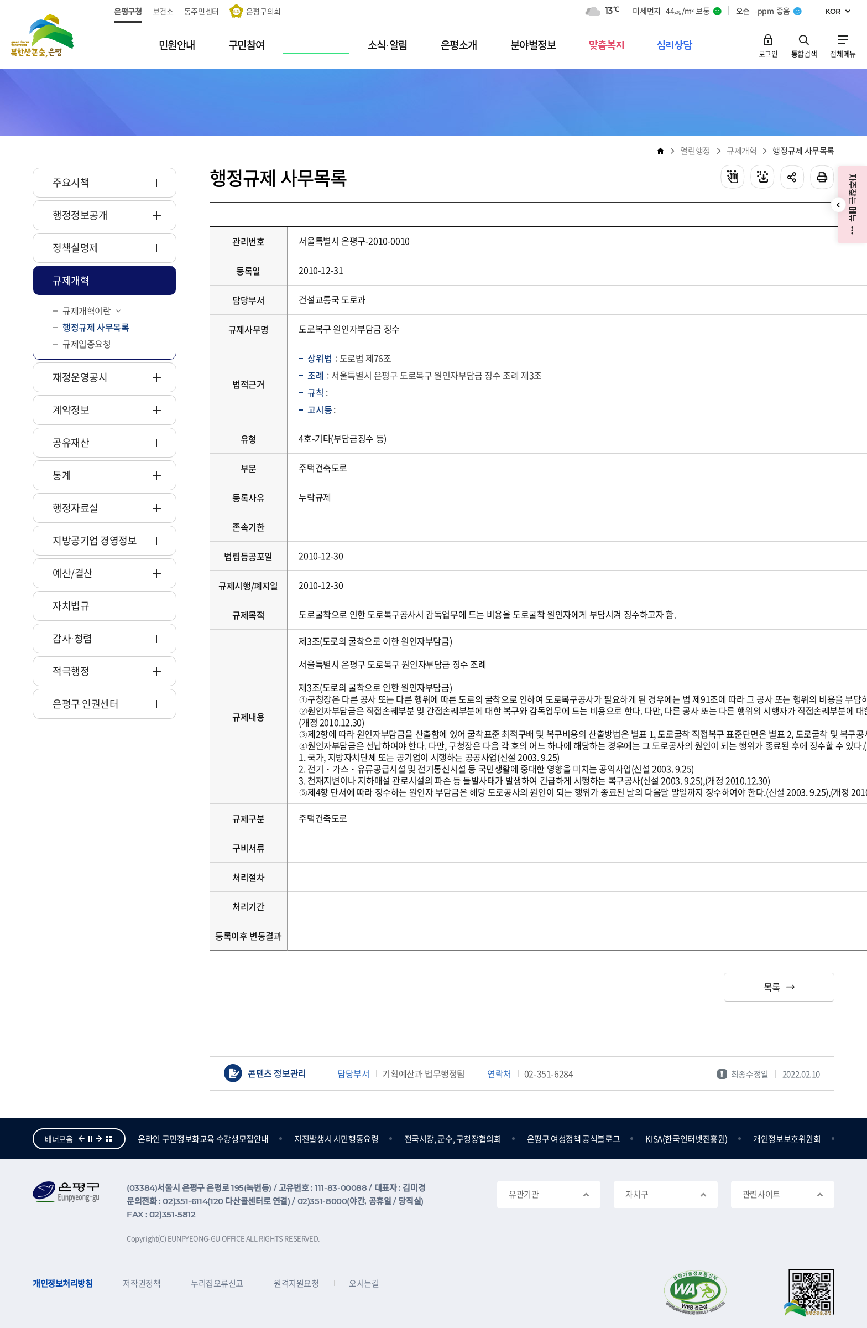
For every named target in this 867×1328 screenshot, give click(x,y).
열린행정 (695, 150)
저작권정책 (141, 1283)
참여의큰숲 (156, 1139)
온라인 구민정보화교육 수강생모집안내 (266, 1139)
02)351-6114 (185, 1201)
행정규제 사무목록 (803, 150)
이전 (81, 1138)
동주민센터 (201, 11)
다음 (99, 1138)
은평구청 (128, 11)
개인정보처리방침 (62, 1283)
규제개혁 (742, 150)
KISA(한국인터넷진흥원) (749, 1139)
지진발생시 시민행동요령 (399, 1139)
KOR (833, 11)
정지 (90, 1138)
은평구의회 (263, 11)
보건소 (163, 11)
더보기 (109, 1138)
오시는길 (364, 1283)
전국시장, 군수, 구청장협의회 (516, 1139)
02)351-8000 (322, 1201)
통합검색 (804, 53)
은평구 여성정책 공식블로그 (636, 1139)
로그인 (768, 53)
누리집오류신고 (217, 1283)
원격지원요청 (296, 1283)
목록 (772, 987)
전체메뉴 (843, 53)
